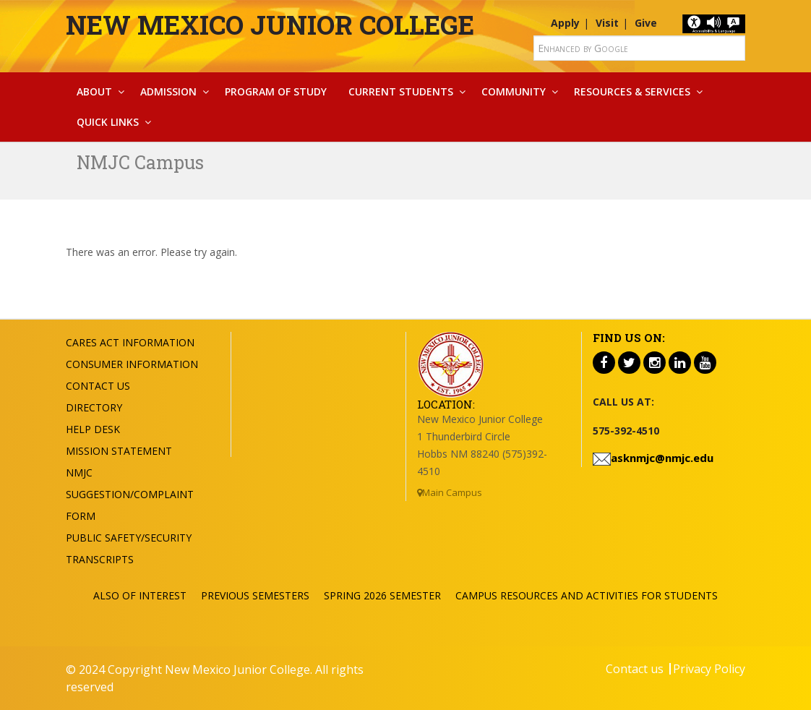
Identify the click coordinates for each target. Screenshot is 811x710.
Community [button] (513, 91)
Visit (607, 23)
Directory (94, 407)
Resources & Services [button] (632, 91)
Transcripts (100, 559)
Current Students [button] (400, 91)
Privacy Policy (709, 669)
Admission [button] (168, 91)
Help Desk (93, 429)
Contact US (98, 386)
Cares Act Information (130, 342)
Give (646, 23)
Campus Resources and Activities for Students (586, 595)
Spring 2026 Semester (382, 595)
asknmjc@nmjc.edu (662, 457)
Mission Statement (119, 451)
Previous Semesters (255, 595)
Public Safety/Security (129, 537)
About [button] (94, 91)
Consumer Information (132, 364)
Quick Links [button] (108, 122)
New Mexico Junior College (270, 24)
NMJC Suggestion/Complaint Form (130, 494)
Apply (565, 23)
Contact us (635, 669)
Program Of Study (276, 91)
